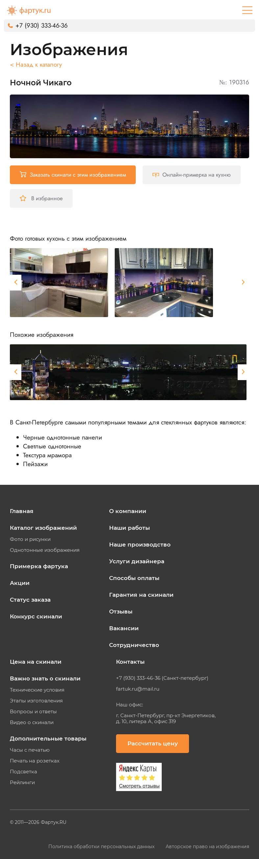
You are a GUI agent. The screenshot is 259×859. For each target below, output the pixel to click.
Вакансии (124, 628)
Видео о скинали (32, 722)
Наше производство (140, 544)
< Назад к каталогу (36, 64)
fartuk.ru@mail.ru (137, 689)
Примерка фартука (39, 566)
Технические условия (37, 690)
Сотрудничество (134, 645)
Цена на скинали (35, 661)
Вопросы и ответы (33, 712)
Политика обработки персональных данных (102, 846)
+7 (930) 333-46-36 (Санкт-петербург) (162, 678)
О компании (127, 511)
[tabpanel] (59, 282)
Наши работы (129, 528)
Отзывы (120, 611)
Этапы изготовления (36, 701)
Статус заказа (30, 599)
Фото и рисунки (30, 539)
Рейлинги (22, 782)
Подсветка (23, 772)
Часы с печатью (30, 750)
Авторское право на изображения (207, 846)
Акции (20, 583)
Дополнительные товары (48, 738)
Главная (22, 511)
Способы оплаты (134, 578)
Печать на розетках (34, 761)
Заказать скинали (73, 175)
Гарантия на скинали (141, 594)
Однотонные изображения (45, 550)
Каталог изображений (43, 528)
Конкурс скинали (36, 616)
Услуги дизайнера (136, 561)
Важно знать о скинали (45, 678)
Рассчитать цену (153, 743)
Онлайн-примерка (192, 175)
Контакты (130, 661)
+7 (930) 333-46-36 (41, 25)
